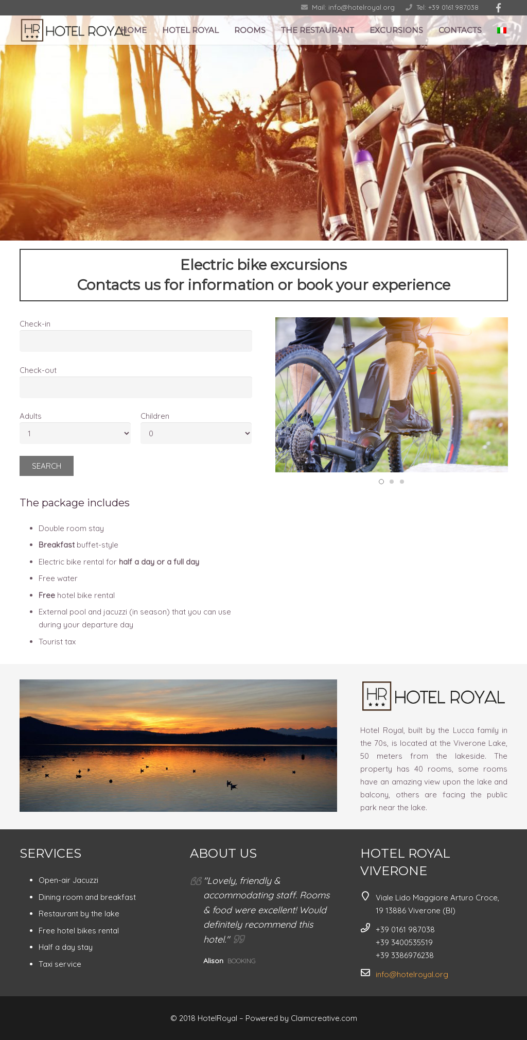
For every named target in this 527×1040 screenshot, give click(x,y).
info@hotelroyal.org (412, 974)
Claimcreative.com (324, 1018)
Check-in (35, 324)
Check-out (38, 370)
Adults (31, 416)
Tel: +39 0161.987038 (447, 7)
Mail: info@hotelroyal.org (353, 7)
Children (154, 416)
